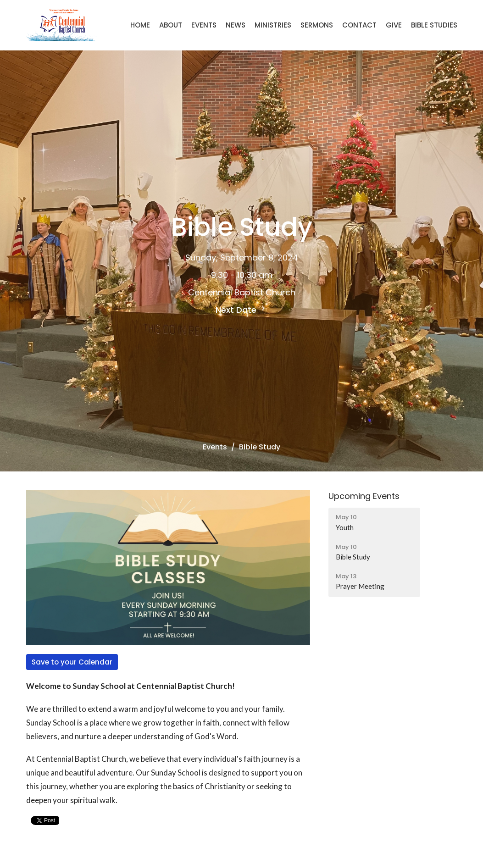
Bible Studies (434, 25)
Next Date (241, 310)
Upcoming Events (364, 496)
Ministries (273, 25)
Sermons (316, 25)
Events (204, 25)
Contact (359, 25)
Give (394, 25)
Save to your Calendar (72, 662)
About (170, 25)
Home (140, 25)
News (235, 25)
